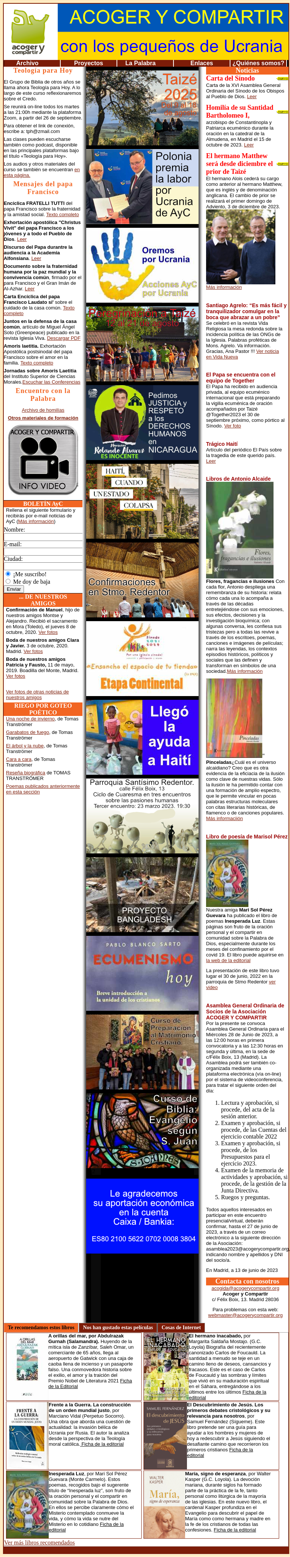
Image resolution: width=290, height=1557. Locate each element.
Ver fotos (48, 632)
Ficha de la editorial (102, 1444)
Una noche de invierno (30, 719)
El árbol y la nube (24, 746)
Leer (22, 239)
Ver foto (232, 426)
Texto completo (62, 214)
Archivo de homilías (43, 410)
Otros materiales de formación (43, 418)
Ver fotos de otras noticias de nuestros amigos (37, 694)
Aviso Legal (25, 1550)
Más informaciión (224, 818)
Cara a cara (18, 759)
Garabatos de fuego (27, 732)
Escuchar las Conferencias (51, 382)
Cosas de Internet (181, 1327)
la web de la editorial (228, 960)
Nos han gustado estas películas (118, 1327)
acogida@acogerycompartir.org (246, 1288)
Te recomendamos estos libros (41, 1327)
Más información (36, 521)
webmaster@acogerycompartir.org (245, 1315)
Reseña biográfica (25, 773)
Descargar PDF (64, 338)
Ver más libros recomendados (39, 1542)
